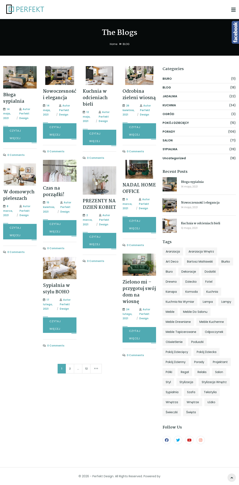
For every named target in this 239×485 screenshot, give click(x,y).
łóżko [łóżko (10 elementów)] (211, 402)
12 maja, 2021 (189, 228)
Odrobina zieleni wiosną (139, 95)
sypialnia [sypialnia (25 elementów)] (172, 392)
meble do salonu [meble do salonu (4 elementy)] (195, 312)
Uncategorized (174, 158)
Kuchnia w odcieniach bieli (95, 98)
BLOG (167, 87)
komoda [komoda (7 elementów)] (191, 292)
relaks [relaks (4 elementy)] (202, 372)
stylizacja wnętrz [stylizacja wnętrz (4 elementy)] (214, 382)
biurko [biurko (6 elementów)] (225, 261)
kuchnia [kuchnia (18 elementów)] (212, 292)
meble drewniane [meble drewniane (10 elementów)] (178, 322)
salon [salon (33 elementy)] (219, 372)
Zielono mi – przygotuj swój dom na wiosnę (139, 291)
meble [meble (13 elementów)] (170, 312)
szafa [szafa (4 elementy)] (191, 392)
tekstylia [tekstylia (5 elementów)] (210, 392)
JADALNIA (170, 96)
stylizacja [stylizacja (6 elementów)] (186, 382)
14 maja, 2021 (189, 186)
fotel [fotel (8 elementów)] (208, 282)
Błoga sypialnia (13, 98)
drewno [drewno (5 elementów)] (171, 282)
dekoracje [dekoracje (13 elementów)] (188, 271)
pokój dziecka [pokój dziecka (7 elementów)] (206, 352)
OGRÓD (168, 114)
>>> (96, 368)
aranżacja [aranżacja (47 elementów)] (173, 251)
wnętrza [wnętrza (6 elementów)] (172, 402)
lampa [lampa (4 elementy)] (208, 302)
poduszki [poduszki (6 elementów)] (197, 342)
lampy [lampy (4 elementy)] (226, 302)
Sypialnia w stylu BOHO (56, 289)
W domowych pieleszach (19, 195)
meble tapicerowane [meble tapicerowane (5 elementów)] (181, 332)
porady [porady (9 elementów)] (199, 362)
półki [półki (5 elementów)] (169, 372)
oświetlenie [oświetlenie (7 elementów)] (174, 342)
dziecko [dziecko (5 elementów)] (191, 282)
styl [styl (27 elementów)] (168, 382)
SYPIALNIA (170, 149)
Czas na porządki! (53, 192)
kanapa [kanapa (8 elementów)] (171, 292)
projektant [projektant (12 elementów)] (220, 362)
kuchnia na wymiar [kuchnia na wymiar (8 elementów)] (180, 302)
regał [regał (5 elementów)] (185, 372)
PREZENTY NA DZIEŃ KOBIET (99, 204)
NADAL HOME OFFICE (139, 188)
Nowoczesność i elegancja (59, 95)
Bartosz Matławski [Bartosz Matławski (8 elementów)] (200, 261)
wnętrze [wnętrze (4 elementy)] (193, 402)
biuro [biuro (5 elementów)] (169, 271)
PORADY (169, 132)
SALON (168, 140)
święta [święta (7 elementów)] (191, 412)
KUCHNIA (169, 105)
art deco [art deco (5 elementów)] (172, 261)
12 (86, 368)
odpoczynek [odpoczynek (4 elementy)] (214, 332)
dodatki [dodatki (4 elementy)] (210, 271)
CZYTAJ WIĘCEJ (15, 134)
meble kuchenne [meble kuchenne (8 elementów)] (211, 322)
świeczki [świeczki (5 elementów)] (172, 412)
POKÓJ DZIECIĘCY (176, 123)
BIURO (167, 79)
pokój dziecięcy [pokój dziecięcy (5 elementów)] (177, 352)
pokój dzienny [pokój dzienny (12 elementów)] (176, 362)
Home (113, 44)
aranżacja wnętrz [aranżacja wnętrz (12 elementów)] (201, 251)
